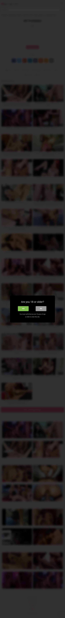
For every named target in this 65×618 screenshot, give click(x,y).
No (41, 308)
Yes (23, 308)
